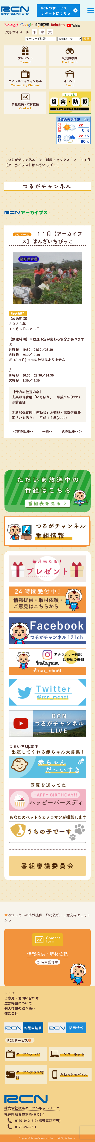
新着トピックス (58, 159)
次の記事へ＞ (71, 431)
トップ (9, 992)
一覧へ (47, 431)
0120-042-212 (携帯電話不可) (38, 1120)
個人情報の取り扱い (21, 1008)
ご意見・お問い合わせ (21, 998)
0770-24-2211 (25, 1126)
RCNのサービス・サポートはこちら (56, 10)
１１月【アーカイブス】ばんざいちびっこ (47, 162)
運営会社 (11, 1013)
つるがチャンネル (21, 159)
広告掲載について (18, 1003)
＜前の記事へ (23, 431)
